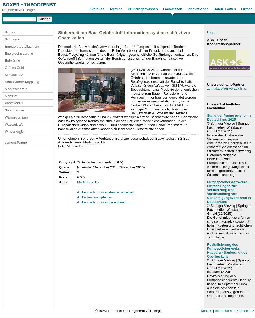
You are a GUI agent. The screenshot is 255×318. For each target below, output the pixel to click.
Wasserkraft (14, 124)
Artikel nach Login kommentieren (101, 202)
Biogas (10, 32)
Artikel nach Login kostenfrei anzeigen (105, 192)
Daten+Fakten (225, 9)
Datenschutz (244, 311)
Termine (116, 9)
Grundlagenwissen (142, 9)
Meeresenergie (16, 89)
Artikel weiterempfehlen (94, 197)
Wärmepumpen (16, 117)
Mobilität (11, 96)
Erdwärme (12, 61)
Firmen (246, 9)
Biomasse (12, 39)
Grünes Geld (14, 68)
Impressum (223, 311)
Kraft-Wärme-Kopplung (22, 82)
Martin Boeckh (88, 182)
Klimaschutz (14, 75)
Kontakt (206, 311)
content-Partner (16, 143)
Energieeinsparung (19, 53)
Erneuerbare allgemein (22, 46)
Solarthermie (14, 110)
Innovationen (197, 9)
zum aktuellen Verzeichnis (226, 88)
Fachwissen (172, 9)
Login (211, 32)
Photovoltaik (14, 103)
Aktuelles (96, 9)
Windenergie (14, 132)
